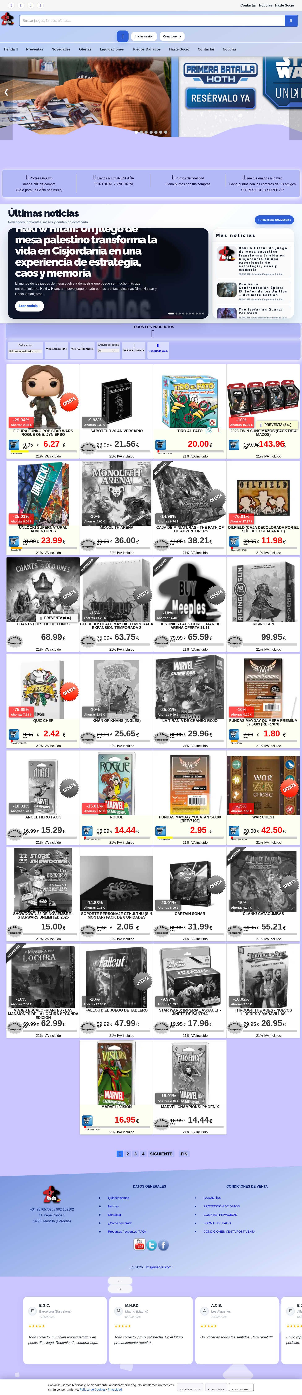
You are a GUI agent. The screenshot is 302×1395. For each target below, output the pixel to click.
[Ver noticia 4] (183, 313)
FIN (184, 1154)
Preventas (34, 49)
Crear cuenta (172, 36)
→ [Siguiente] (120, 1289)
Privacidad (115, 1389)
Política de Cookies (92, 1389)
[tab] (136, 132)
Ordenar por (25, 345)
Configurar (216, 1389)
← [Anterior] (120, 1281)
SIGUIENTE (161, 1154)
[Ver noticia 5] (186, 313)
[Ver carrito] (123, 36)
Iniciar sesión (144, 36)
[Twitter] (21, 5)
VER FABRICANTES (82, 347)
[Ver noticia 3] (180, 313)
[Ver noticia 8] (197, 313)
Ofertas (85, 49)
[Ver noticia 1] (171, 313)
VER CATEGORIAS (56, 347)
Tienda (10, 49)
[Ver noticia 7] (193, 313)
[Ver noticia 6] (190, 313)
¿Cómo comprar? (119, 1223)
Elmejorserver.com (157, 1267)
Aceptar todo (241, 1389)
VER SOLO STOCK (133, 347)
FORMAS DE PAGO (217, 1223)
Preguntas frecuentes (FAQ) (127, 1231)
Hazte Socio (284, 5)
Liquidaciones (112, 49)
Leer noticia (29, 306)
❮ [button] (6, 91)
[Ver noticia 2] (176, 313)
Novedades (61, 49)
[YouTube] (11, 5)
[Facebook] (30, 5)
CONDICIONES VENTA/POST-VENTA (229, 1231)
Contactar (248, 5)
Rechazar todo (190, 1389)
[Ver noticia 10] (203, 313)
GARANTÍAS (212, 1198)
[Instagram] (40, 5)
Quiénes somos (118, 1198)
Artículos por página (108, 345)
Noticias (265, 5)
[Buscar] (291, 20)
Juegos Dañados (146, 49)
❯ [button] (296, 91)
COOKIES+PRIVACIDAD (220, 1214)
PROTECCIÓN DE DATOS (222, 1206)
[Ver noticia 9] (200, 313)
